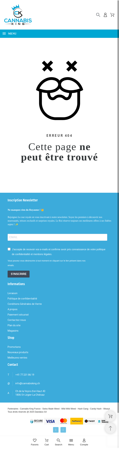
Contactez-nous (17, 320)
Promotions (14, 347)
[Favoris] (34, 442)
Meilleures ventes (17, 357)
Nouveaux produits (18, 352)
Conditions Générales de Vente (25, 304)
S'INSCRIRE (18, 274)
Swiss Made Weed (50, 409)
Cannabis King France (30, 409)
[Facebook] (56, 430)
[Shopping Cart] (110, 416)
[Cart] (47, 442)
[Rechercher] (98, 15)
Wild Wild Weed (68, 409)
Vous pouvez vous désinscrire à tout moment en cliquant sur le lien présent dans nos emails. (46, 263)
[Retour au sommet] (110, 428)
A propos (12, 309)
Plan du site (14, 325)
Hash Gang (83, 409)
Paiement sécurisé (18, 314)
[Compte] (84, 442)
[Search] (58, 442)
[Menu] (71, 442)
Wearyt (106, 409)
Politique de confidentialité (22, 298)
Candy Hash (96, 409)
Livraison (12, 293)
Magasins (13, 330)
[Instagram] (63, 430)
